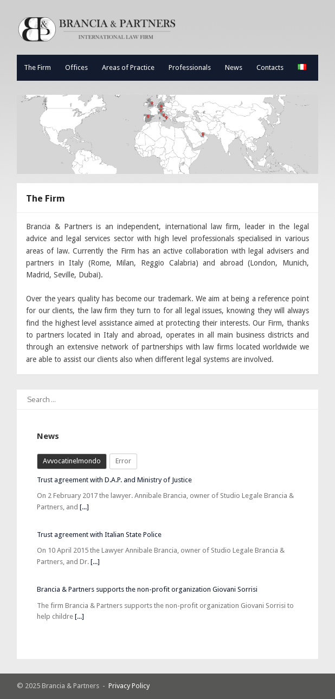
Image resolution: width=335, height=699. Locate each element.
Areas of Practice (128, 67)
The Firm (37, 67)
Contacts (270, 67)
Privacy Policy (129, 686)
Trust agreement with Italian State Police (99, 534)
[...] (84, 507)
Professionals (190, 67)
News (233, 67)
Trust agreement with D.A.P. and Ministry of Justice (114, 480)
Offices (76, 67)
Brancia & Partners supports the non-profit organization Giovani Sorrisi (147, 589)
